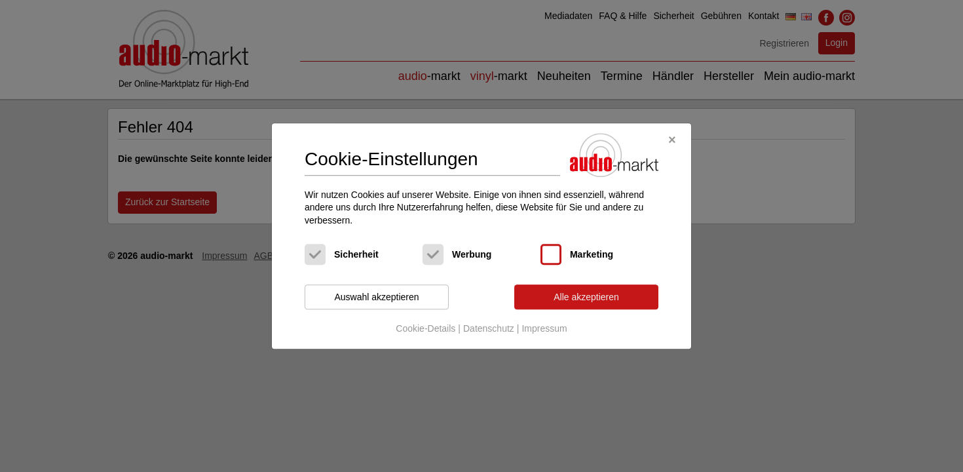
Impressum (544, 328)
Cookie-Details (425, 328)
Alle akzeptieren (586, 297)
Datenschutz (488, 328)
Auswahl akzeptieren (376, 297)
